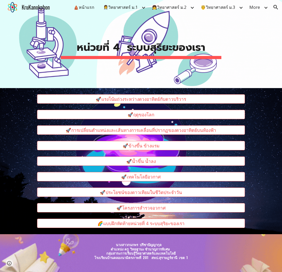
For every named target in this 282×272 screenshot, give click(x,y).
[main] (141, 44)
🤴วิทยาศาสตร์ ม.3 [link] (218, 7)
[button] (276, 7)
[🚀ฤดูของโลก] (141, 114)
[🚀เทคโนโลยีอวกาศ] (141, 176)
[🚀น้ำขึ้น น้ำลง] (141, 161)
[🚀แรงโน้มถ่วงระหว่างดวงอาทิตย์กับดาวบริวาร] (141, 99)
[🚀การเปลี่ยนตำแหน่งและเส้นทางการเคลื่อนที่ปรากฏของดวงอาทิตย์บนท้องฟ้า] (141, 130)
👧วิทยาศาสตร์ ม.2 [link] (169, 7)
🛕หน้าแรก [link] (84, 7)
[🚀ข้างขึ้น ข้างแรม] (141, 145)
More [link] (254, 7)
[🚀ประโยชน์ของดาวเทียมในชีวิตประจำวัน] (141, 192)
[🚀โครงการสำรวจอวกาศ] (141, 208)
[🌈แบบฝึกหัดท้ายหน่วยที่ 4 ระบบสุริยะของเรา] (141, 223)
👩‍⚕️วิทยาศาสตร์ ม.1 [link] (120, 7)
